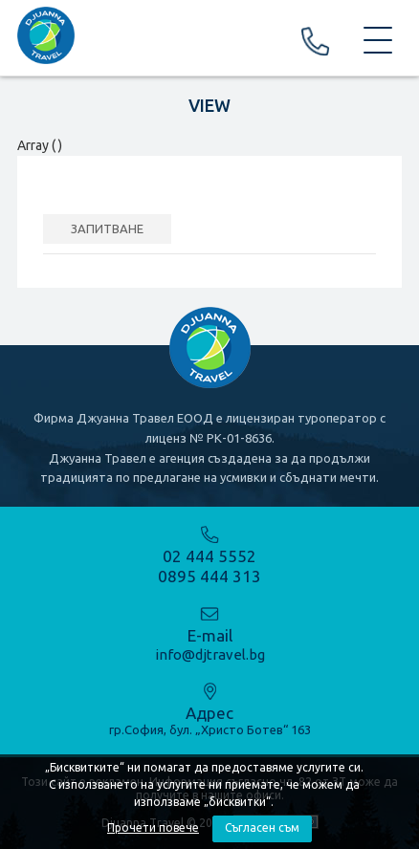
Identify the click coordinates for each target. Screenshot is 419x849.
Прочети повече (153, 827)
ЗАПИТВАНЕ (107, 228)
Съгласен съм (262, 827)
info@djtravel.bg (210, 654)
